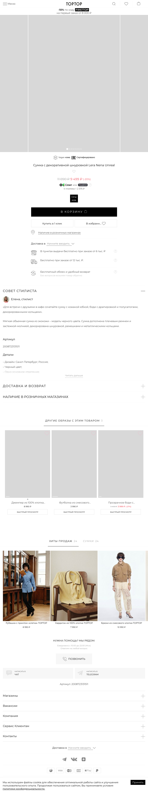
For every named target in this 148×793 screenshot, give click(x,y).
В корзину (74, 212)
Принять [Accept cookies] (138, 782)
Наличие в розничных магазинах (59, 232)
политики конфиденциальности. (24, 788)
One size (74, 198)
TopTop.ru (74, 3)
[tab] (74, 422)
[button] (67, 149)
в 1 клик (52, 223)
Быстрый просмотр (27, 512)
